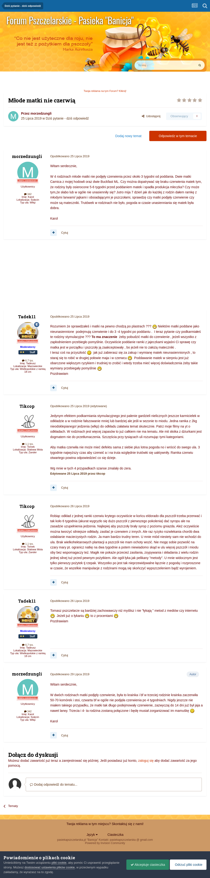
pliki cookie (59, 862)
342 (28, 194)
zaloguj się (145, 760)
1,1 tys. (28, 444)
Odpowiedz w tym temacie (178, 136)
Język (92, 835)
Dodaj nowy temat (128, 136)
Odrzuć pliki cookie (187, 865)
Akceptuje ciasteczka (145, 865)
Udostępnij (151, 116)
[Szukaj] (154, 65)
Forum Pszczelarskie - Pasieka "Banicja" (70, 20)
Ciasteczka (115, 835)
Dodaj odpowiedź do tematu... (53, 784)
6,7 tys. (28, 360)
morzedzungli (40, 113)
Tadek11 (27, 316)
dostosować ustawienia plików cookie (68, 867)
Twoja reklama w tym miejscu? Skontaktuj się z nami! (105, 824)
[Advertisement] (58, 277)
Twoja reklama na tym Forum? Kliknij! (105, 91)
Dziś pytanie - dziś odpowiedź (67, 118)
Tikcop (27, 406)
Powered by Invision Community (105, 843)
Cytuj (64, 232)
